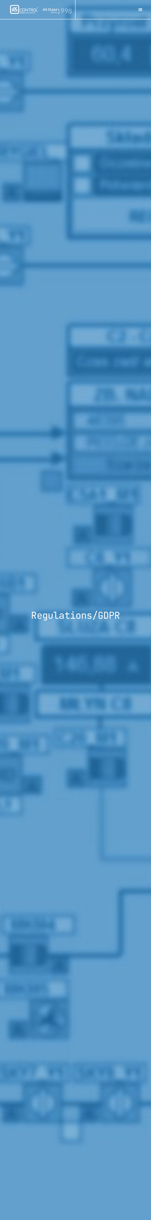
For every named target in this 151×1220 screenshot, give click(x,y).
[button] (140, 9)
